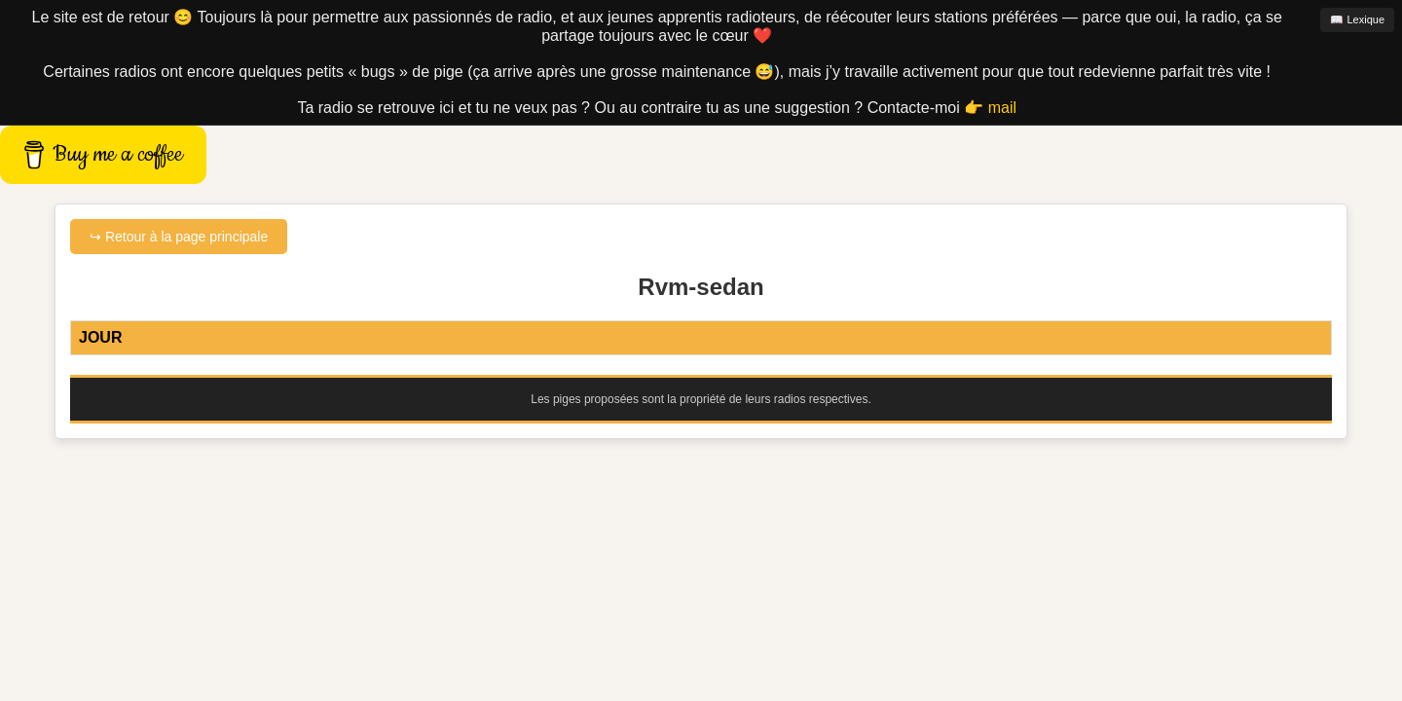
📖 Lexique (1357, 19)
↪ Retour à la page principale (179, 236)
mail (1002, 107)
